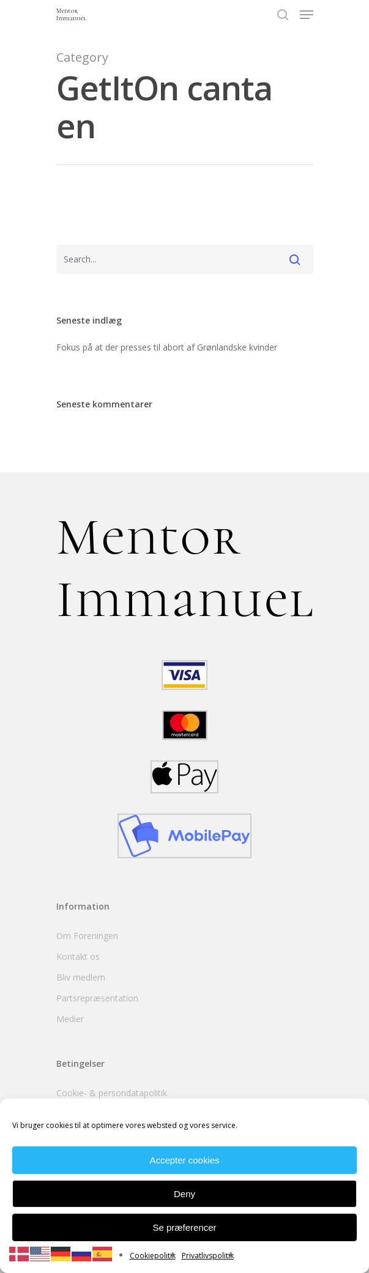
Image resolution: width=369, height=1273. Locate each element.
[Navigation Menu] (306, 15)
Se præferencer (184, 1227)
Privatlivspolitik (208, 1255)
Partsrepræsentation (97, 998)
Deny (184, 1194)
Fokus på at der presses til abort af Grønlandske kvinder (166, 347)
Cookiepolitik (153, 1255)
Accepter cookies (184, 1160)
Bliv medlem (80, 977)
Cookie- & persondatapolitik (111, 1093)
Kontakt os (78, 956)
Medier (70, 1019)
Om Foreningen (87, 935)
